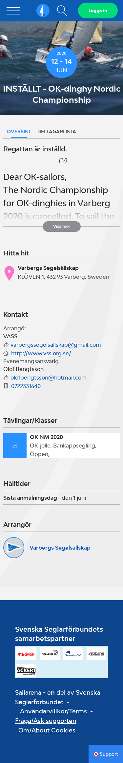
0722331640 (26, 386)
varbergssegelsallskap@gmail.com (55, 344)
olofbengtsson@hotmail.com (48, 377)
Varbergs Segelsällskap (60, 547)
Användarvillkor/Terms (53, 711)
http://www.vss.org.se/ (41, 353)
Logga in (98, 10)
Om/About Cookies (46, 730)
